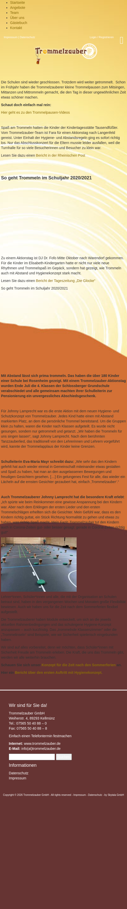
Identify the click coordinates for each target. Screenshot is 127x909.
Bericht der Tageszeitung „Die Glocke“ (65, 281)
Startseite (17, 3)
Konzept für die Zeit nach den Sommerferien (79, 665)
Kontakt (16, 28)
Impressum (10, 37)
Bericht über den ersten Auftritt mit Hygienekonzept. (58, 673)
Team (14, 13)
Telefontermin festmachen (51, 736)
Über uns (17, 18)
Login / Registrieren (102, 37)
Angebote (17, 8)
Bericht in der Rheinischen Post (60, 155)
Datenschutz (27, 37)
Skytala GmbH (116, 795)
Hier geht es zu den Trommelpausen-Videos (35, 112)
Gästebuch (18, 23)
